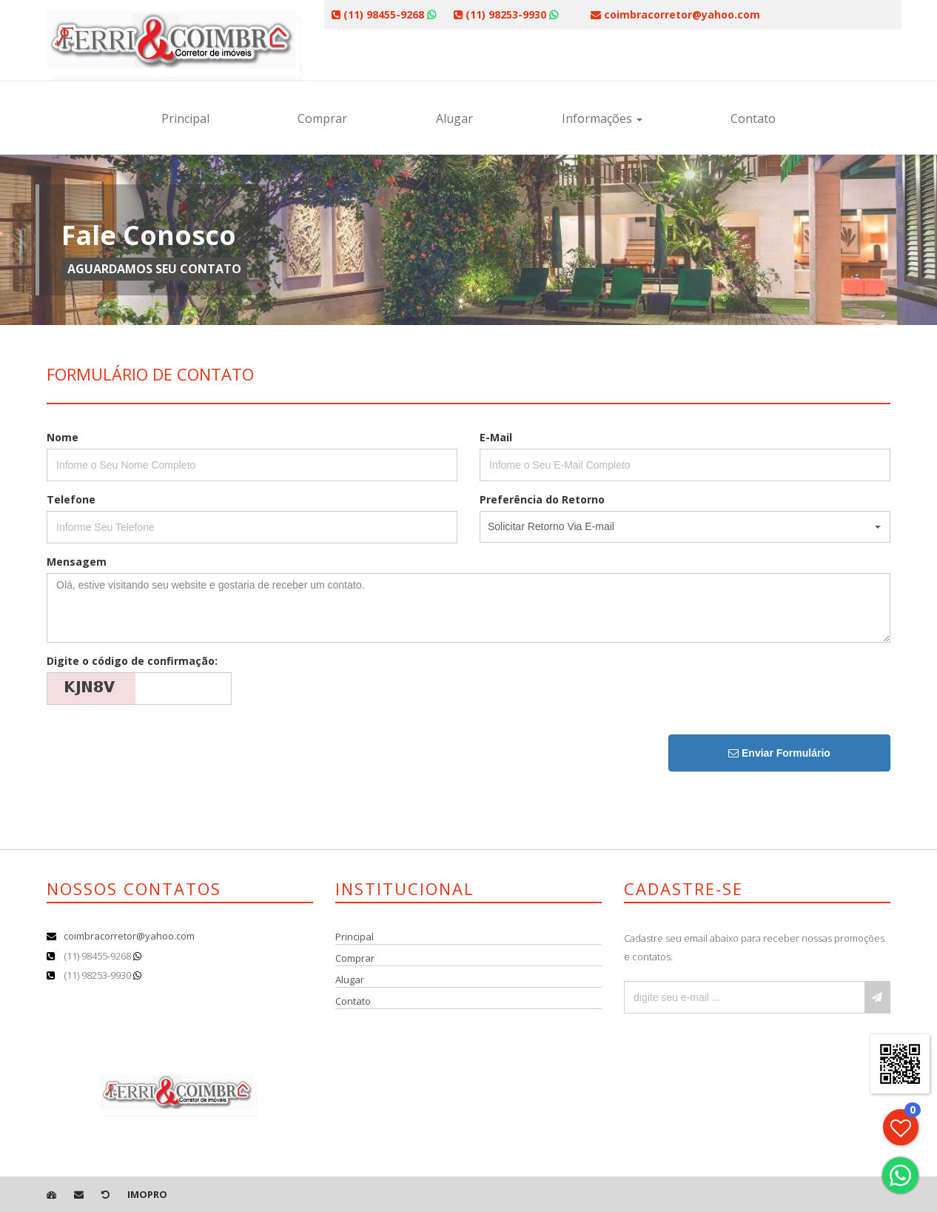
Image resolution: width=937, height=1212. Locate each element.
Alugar (454, 118)
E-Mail (496, 437)
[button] (685, 527)
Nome (62, 437)
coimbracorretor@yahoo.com (129, 936)
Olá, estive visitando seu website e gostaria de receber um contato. (468, 608)
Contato (753, 118)
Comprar (322, 118)
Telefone (71, 499)
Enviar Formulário (779, 753)
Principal (185, 118)
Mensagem (77, 562)
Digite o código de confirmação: (132, 661)
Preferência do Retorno (542, 499)
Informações (602, 118)
